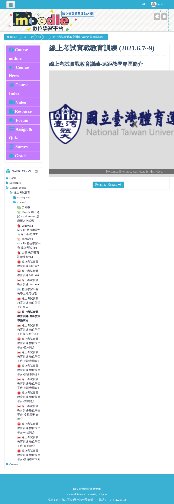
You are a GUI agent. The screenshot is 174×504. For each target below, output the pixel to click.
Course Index (18, 89)
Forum (18, 120)
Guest (158, 4)
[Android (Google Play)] (164, 16)
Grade (17, 155)
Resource (20, 111)
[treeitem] (23, 178)
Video (17, 102)
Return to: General (108, 184)
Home (12, 177)
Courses (13, 464)
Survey (18, 146)
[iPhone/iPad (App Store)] (157, 16)
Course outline (18, 54)
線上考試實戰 (22, 192)
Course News (19, 71)
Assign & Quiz (20, 133)
